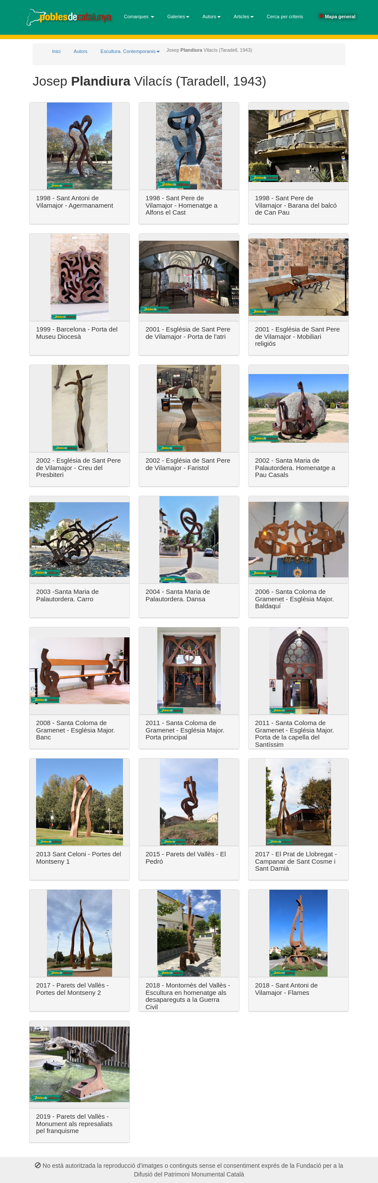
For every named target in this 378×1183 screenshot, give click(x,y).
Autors (81, 51)
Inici (56, 51)
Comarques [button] (139, 16)
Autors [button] (211, 16)
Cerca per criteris (285, 16)
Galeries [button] (178, 16)
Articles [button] (244, 16)
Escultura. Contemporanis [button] (130, 51)
